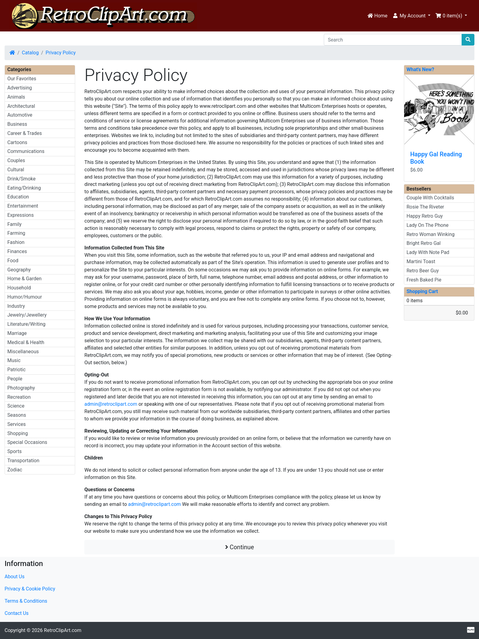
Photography (21, 388)
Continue (239, 547)
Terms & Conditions (26, 601)
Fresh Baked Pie (424, 280)
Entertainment (22, 206)
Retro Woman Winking (431, 234)
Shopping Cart (422, 291)
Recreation (19, 397)
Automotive (19, 115)
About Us (14, 576)
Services (16, 424)
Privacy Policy (61, 53)
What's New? (420, 69)
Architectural (21, 106)
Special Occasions (27, 442)
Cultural (15, 169)
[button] (411, 16)
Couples (16, 160)
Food (12, 260)
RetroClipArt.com (62, 630)
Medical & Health (25, 342)
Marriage (17, 333)
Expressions (20, 215)
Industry (16, 306)
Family (14, 224)
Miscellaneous (23, 351)
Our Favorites (21, 79)
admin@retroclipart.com (110, 404)
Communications (26, 151)
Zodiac (14, 470)
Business (17, 124)
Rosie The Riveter (425, 207)
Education (18, 197)
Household (19, 288)
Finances (17, 251)
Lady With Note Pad (428, 252)
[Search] (393, 39)
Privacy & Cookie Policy (30, 589)
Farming (16, 233)
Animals (16, 97)
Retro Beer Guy (423, 271)
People (14, 379)
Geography (19, 270)
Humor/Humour (24, 297)
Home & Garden (24, 278)
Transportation (23, 460)
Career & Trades (24, 133)
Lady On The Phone (428, 225)
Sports (14, 451)
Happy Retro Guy (425, 216)
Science (15, 406)
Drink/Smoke (21, 179)
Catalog (30, 53)
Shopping (17, 433)
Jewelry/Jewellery (27, 315)
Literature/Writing (26, 324)
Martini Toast (421, 261)
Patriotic (16, 369)
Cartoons (17, 142)
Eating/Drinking (24, 188)
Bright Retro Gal (424, 243)
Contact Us (17, 613)
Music (13, 360)
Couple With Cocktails (430, 198)
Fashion (15, 242)
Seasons (16, 415)
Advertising (19, 88)
